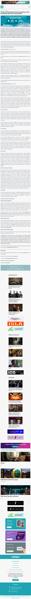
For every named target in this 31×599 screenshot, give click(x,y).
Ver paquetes (10, 539)
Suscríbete (15, 580)
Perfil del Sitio (15, 565)
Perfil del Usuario (15, 567)
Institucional (15, 563)
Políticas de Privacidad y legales (15, 569)
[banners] (15, 2)
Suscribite (9, 527)
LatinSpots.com (9, 596)
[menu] (29, 7)
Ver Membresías (10, 551)
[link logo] (2, 7)
